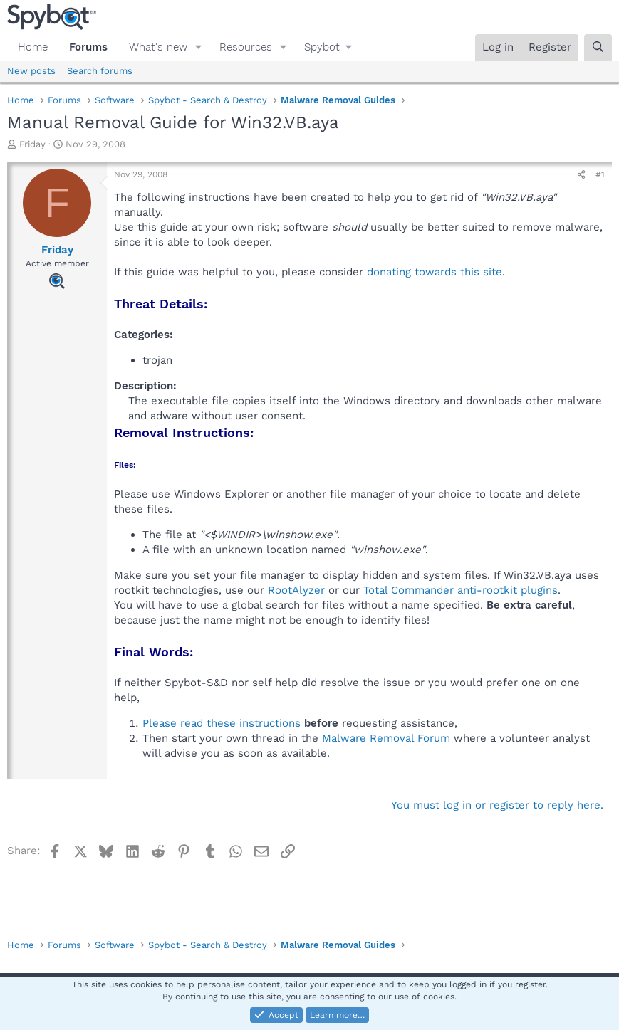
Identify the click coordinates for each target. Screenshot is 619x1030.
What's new (158, 47)
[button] (199, 47)
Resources (245, 47)
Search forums (99, 70)
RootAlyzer (296, 590)
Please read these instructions (221, 723)
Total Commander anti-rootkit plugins (460, 590)
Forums (88, 47)
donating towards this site (434, 272)
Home (33, 47)
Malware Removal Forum (386, 738)
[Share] (581, 175)
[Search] (598, 47)
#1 (600, 174)
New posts (31, 70)
